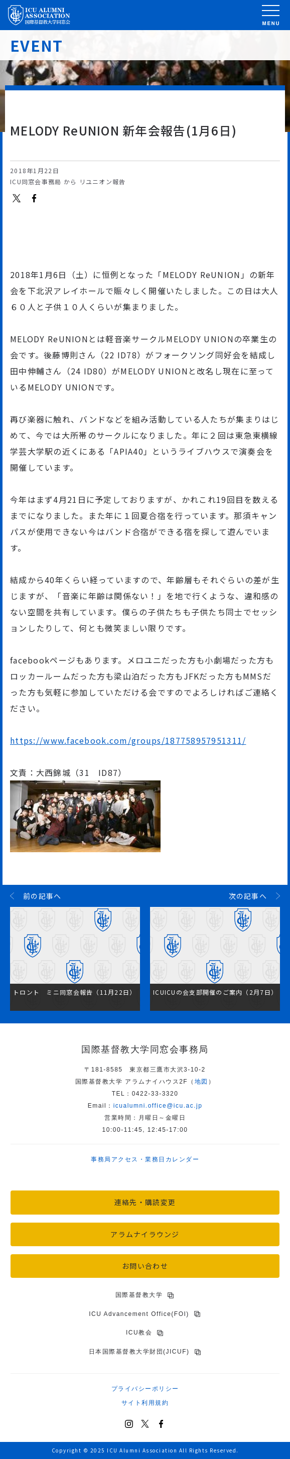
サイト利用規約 (145, 1402)
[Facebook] (161, 1424)
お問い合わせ (145, 1266)
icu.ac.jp (158, 1105)
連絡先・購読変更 (145, 1202)
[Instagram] (129, 1424)
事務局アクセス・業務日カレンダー (145, 1159)
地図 (201, 1081)
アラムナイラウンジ (145, 1234)
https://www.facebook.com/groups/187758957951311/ (128, 740)
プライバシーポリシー (145, 1388)
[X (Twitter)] (145, 1424)
